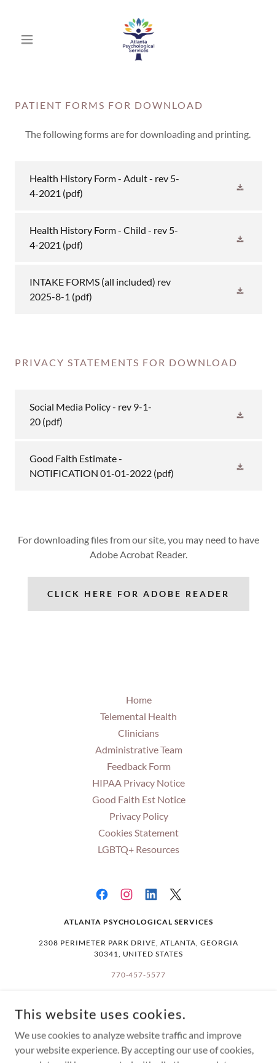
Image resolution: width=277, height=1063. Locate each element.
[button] (33, 39)
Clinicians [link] (138, 733)
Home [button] (139, 699)
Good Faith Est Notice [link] (138, 799)
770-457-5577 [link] (138, 974)
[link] (138, 39)
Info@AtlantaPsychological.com (138, 1005)
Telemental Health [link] (138, 716)
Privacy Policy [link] (138, 816)
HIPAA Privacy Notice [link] (138, 782)
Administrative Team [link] (138, 749)
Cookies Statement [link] (138, 832)
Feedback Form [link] (139, 766)
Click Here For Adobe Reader (138, 593)
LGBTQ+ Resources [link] (138, 849)
